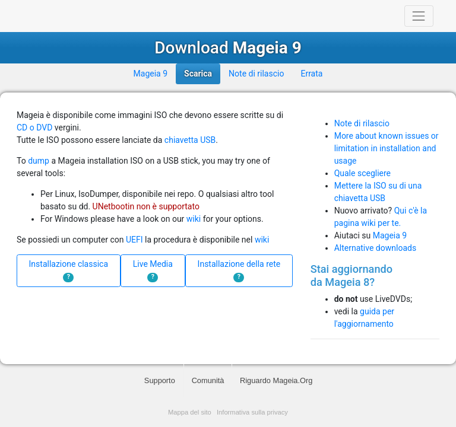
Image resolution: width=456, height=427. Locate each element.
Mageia (62, 16)
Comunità (208, 380)
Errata (311, 73)
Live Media (153, 270)
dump (38, 160)
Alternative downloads (375, 248)
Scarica (198, 73)
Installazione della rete (239, 270)
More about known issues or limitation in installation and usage (386, 148)
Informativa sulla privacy (252, 412)
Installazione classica (69, 270)
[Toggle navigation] (418, 15)
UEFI (134, 239)
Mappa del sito (189, 412)
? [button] (68, 277)
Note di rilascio (256, 73)
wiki (193, 219)
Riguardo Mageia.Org (276, 380)
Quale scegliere (362, 173)
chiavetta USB (190, 140)
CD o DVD (34, 127)
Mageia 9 (150, 73)
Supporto (159, 380)
